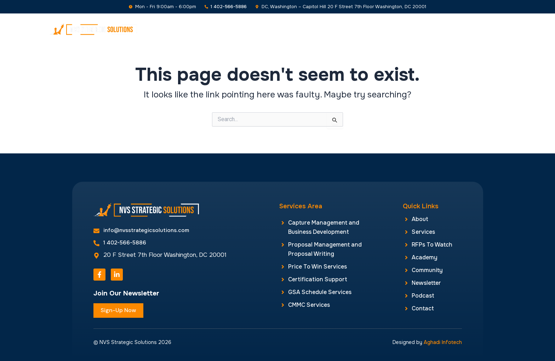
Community (378, 29)
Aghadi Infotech (443, 342)
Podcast (456, 29)
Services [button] (242, 29)
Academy (340, 29)
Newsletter (419, 29)
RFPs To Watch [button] (292, 29)
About (207, 29)
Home (181, 29)
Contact (489, 29)
